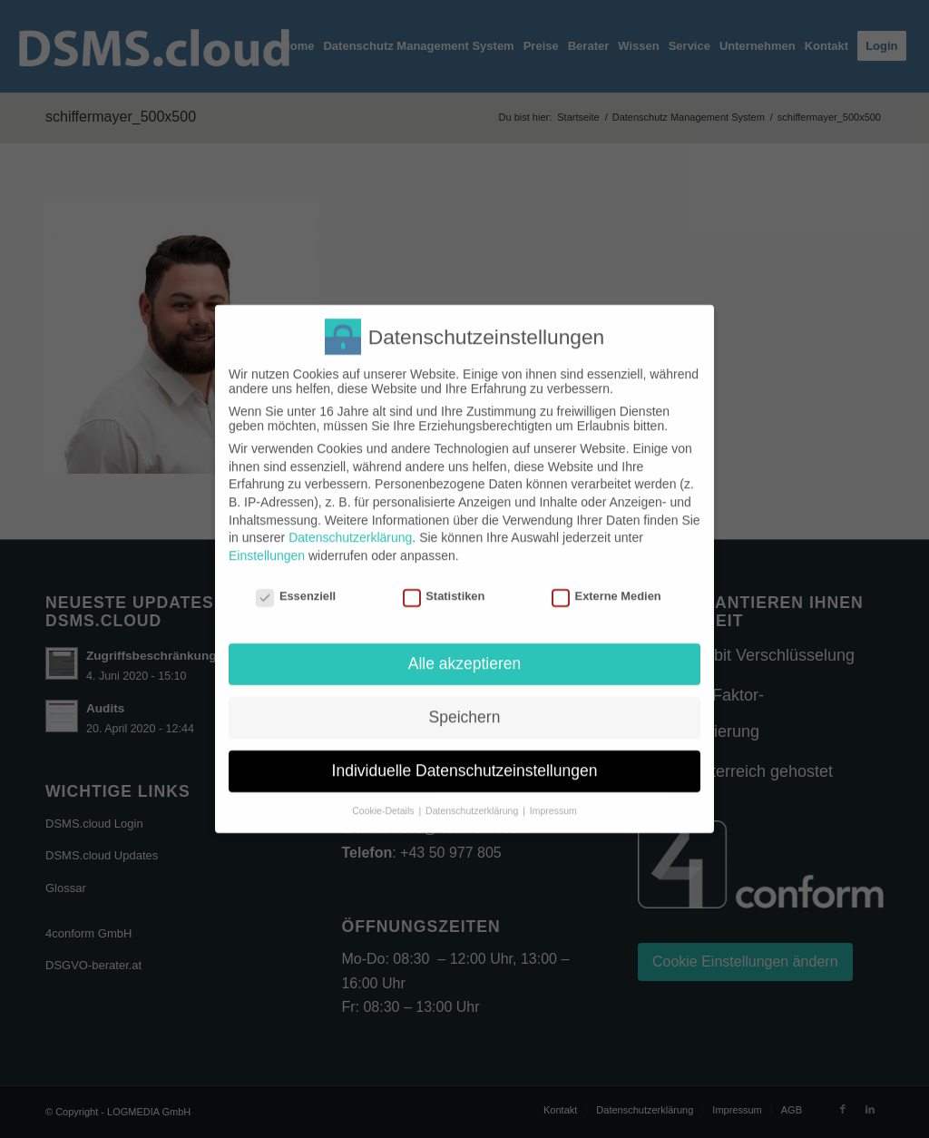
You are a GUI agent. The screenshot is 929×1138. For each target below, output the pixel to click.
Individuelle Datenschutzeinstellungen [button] (465, 755)
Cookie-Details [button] (384, 795)
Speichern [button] (465, 701)
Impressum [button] (553, 795)
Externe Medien (606, 580)
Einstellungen (267, 540)
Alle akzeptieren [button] (465, 648)
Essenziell (296, 580)
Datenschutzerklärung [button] (473, 795)
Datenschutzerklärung (350, 522)
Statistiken (444, 580)
